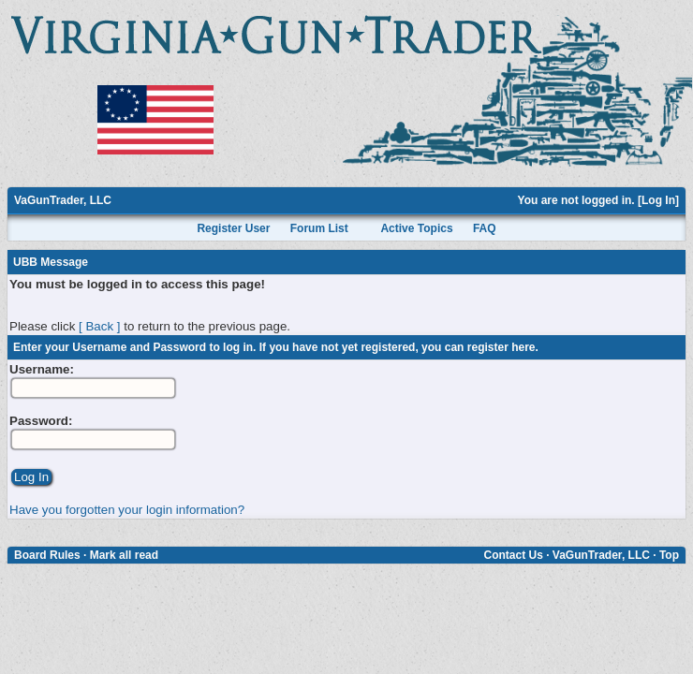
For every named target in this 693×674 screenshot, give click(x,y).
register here (501, 347)
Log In (658, 200)
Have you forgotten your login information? (126, 510)
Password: (40, 421)
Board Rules (47, 555)
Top (669, 555)
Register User (233, 228)
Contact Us (512, 555)
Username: (41, 369)
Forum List (319, 228)
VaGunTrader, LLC (62, 200)
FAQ (484, 228)
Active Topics (416, 228)
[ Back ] (99, 326)
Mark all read (124, 555)
